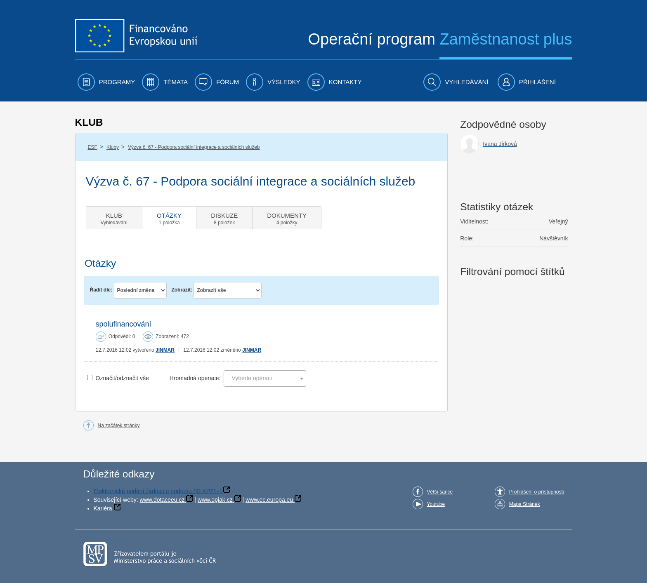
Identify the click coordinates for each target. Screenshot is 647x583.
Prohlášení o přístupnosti (536, 492)
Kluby (112, 147)
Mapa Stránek (524, 504)
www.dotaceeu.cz (162, 499)
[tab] (114, 217)
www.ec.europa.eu (269, 499)
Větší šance (440, 492)
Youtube (436, 504)
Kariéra (103, 508)
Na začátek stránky (119, 425)
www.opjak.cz (215, 499)
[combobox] (265, 378)
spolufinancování (123, 324)
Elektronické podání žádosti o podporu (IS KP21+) (158, 491)
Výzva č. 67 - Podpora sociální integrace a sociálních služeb (194, 147)
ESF (92, 147)
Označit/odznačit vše (122, 378)
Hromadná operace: (195, 378)
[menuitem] (106, 82)
